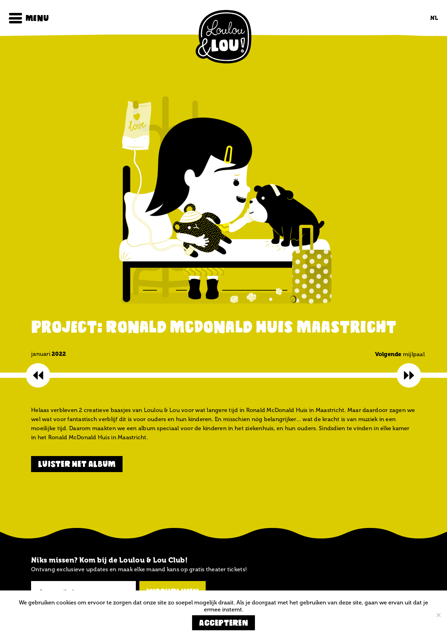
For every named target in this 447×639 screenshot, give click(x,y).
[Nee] (438, 614)
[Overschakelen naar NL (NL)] (432, 18)
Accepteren (223, 622)
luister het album (77, 463)
